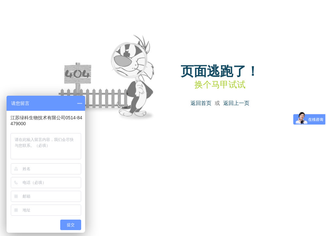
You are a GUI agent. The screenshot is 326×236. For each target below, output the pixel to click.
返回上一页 (236, 103)
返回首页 (200, 103)
